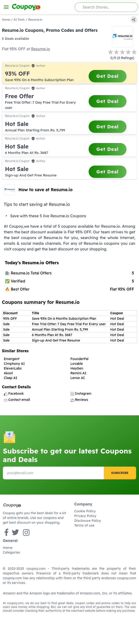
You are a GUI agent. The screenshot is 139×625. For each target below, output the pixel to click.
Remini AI (78, 373)
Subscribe (119, 473)
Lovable (76, 363)
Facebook (14, 393)
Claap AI (10, 378)
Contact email (17, 400)
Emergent (11, 359)
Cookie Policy (85, 511)
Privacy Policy (85, 516)
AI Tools (19, 19)
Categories (11, 552)
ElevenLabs (13, 368)
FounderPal (79, 359)
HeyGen (76, 368)
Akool (8, 373)
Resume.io (40, 48)
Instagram (80, 393)
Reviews (79, 400)
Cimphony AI (14, 363)
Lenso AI (77, 378)
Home (6, 19)
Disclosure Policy (87, 521)
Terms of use (84, 525)
